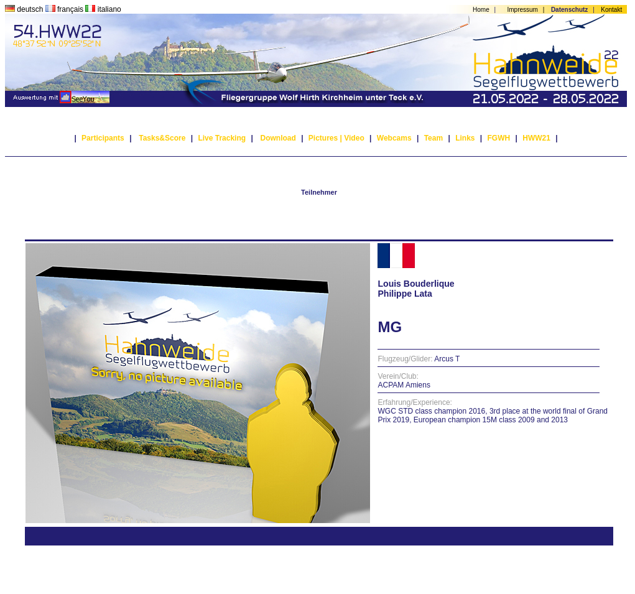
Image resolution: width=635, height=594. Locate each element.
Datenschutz (569, 9)
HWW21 (536, 138)
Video (354, 138)
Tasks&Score (162, 138)
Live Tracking (222, 138)
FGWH (499, 138)
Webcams (394, 138)
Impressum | (528, 9)
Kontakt (611, 9)
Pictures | (325, 138)
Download (277, 138)
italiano (103, 9)
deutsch (25, 9)
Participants (102, 138)
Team (433, 138)
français (65, 9)
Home (481, 9)
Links (465, 138)
